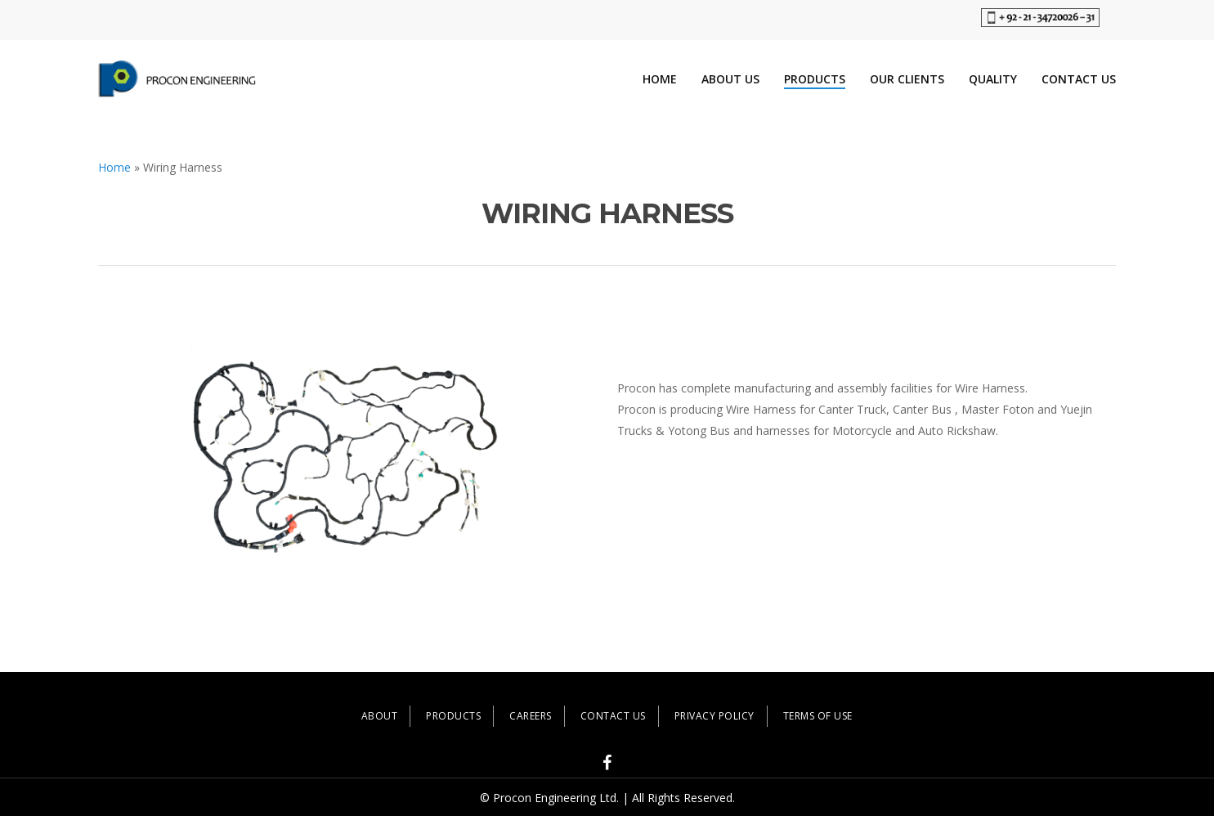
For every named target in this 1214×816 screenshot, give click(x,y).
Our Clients (907, 79)
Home (660, 79)
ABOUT (379, 716)
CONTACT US (613, 716)
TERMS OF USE (818, 716)
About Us (730, 79)
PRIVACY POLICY (714, 716)
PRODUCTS (453, 716)
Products (814, 79)
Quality (993, 79)
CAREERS (530, 716)
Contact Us (1079, 79)
